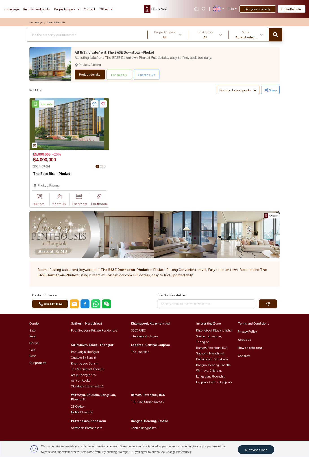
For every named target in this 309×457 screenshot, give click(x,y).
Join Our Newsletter (171, 295)
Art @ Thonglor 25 (83, 375)
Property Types (66, 9)
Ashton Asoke (81, 380)
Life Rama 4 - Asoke (144, 336)
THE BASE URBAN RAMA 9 (148, 402)
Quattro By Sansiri (83, 357)
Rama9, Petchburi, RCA (148, 395)
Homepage (11, 9)
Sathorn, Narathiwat (86, 323)
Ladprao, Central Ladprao (150, 345)
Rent (32, 336)
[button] (168, 35)
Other (106, 9)
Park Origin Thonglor (85, 351)
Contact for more (44, 295)
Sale (32, 330)
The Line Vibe (140, 351)
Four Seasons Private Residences (94, 330)
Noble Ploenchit (82, 412)
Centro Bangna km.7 (145, 428)
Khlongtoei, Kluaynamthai (150, 323)
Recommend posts (36, 9)
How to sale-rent (250, 347)
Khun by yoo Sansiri (84, 363)
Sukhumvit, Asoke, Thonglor (92, 345)
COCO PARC (138, 330)
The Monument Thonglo (87, 369)
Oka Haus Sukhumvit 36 (87, 386)
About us (244, 339)
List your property (258, 9)
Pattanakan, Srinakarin (88, 421)
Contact (89, 9)
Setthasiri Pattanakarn (86, 428)
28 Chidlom (78, 406)
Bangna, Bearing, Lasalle (149, 421)
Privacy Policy (247, 331)
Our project (37, 362)
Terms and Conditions (253, 323)
